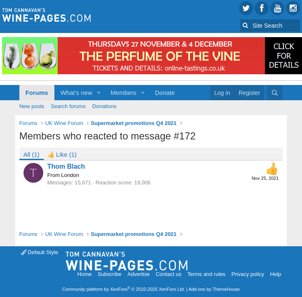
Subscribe (110, 274)
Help (275, 274)
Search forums (68, 106)
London (70, 175)
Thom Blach (66, 166)
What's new (76, 92)
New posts (31, 106)
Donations (104, 106)
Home (84, 274)
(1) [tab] (31, 154)
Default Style (39, 252)
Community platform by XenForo (123, 289)
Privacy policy (248, 274)
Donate (165, 92)
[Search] (275, 92)
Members (124, 92)
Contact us (168, 274)
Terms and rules (206, 274)
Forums (37, 92)
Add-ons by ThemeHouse (214, 289)
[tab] (62, 154)
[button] (99, 92)
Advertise (138, 274)
